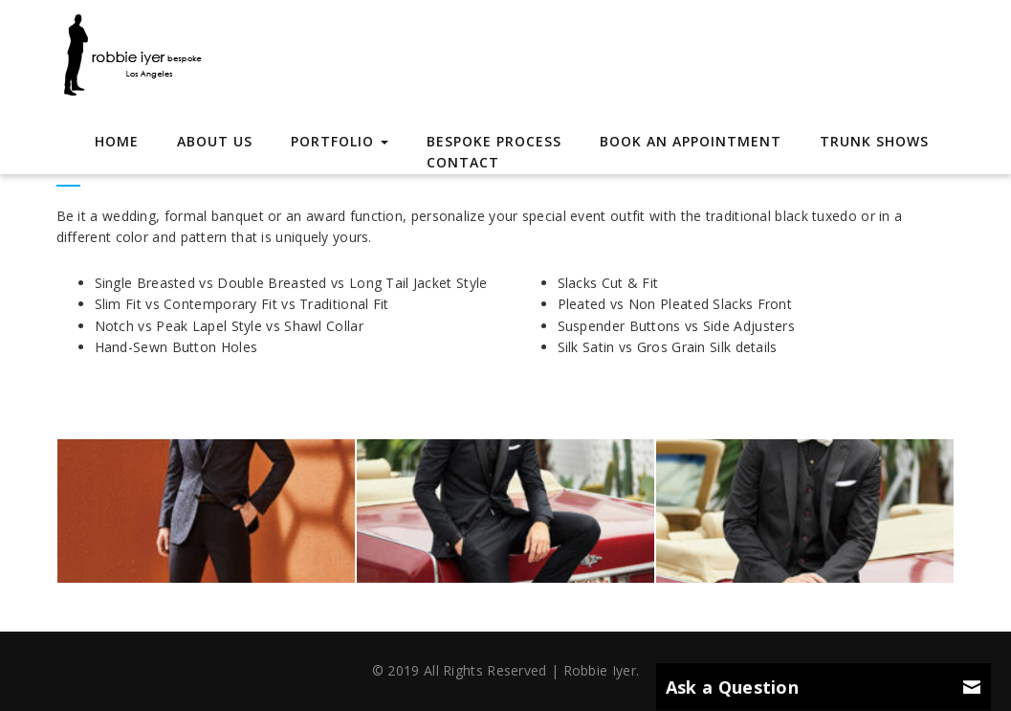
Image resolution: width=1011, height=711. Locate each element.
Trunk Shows (874, 141)
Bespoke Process (494, 141)
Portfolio (339, 141)
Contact (463, 162)
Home (117, 141)
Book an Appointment (690, 141)
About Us (215, 141)
